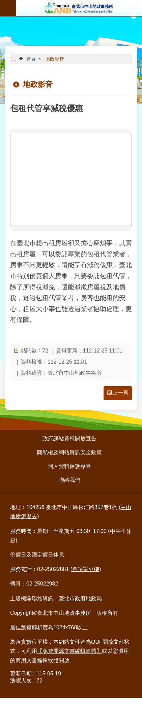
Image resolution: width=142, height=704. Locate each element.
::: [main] (14, 59)
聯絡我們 (69, 480)
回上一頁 (118, 393)
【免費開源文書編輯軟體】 (69, 651)
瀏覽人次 (21, 680)
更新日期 (21, 673)
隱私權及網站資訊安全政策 (69, 452)
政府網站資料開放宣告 (69, 438)
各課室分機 (85, 569)
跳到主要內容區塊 (3, 3)
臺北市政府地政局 (80, 598)
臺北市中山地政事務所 (79, 8)
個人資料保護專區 (69, 466)
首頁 (31, 59)
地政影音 (54, 59)
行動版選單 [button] (8, 8)
